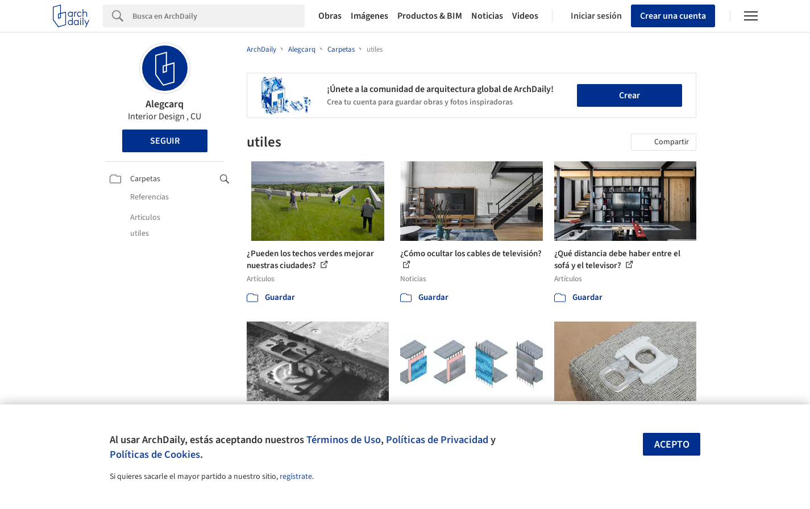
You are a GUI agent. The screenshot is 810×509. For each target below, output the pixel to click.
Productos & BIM (429, 15)
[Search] (218, 16)
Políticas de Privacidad (437, 439)
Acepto (671, 444)
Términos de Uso (343, 439)
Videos (525, 15)
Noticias (487, 15)
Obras (330, 15)
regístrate (296, 476)
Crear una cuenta (673, 16)
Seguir (165, 141)
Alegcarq (165, 104)
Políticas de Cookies (155, 454)
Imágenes (369, 15)
